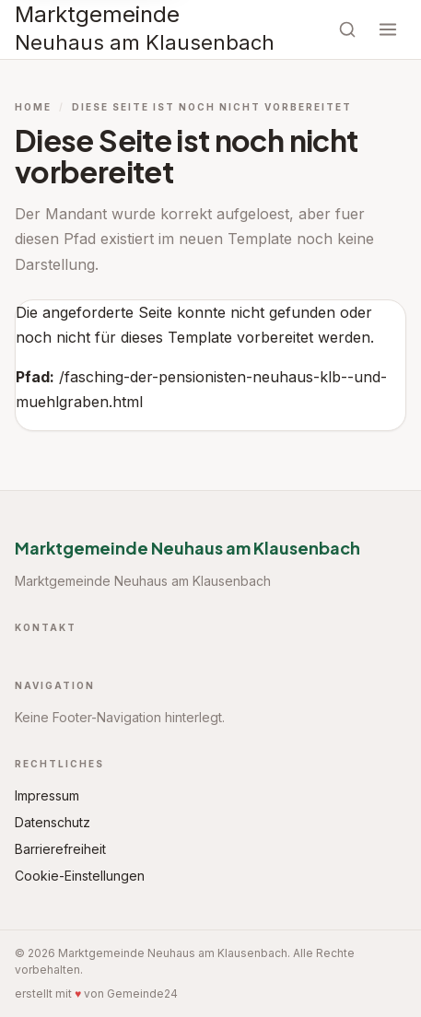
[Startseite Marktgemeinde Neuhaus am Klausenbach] (145, 29)
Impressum (47, 795)
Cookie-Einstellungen (80, 875)
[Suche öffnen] (347, 29)
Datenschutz (52, 822)
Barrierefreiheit (60, 849)
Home (33, 106)
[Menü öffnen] (387, 29)
